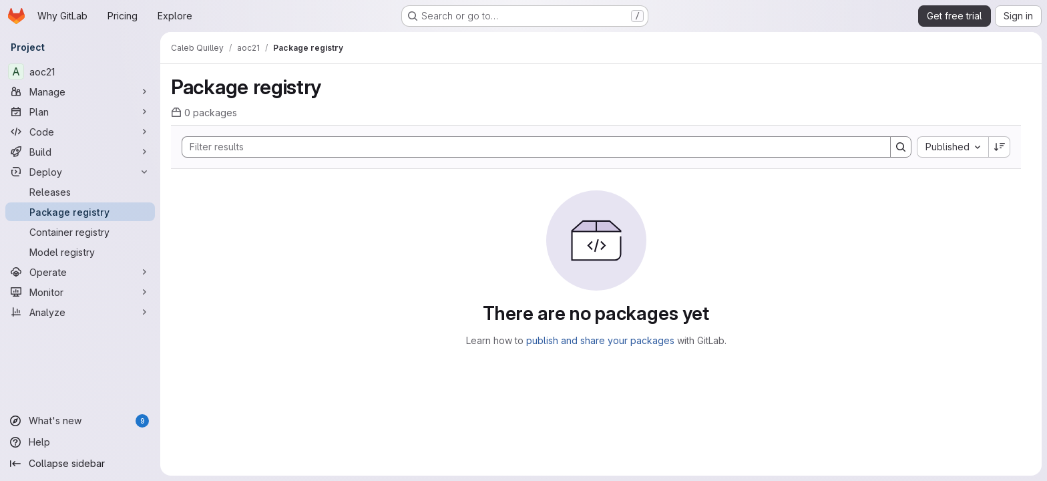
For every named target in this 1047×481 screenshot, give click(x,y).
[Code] (80, 131)
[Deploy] (80, 171)
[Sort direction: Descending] (999, 147)
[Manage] (80, 91)
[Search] (529, 147)
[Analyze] (80, 312)
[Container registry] (80, 231)
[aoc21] (80, 71)
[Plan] (80, 111)
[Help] (80, 442)
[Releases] (80, 191)
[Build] (80, 151)
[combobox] (952, 147)
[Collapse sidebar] (80, 463)
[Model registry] (80, 252)
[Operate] (80, 272)
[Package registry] (80, 211)
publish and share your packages (600, 340)
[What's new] (80, 421)
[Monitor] (80, 292)
